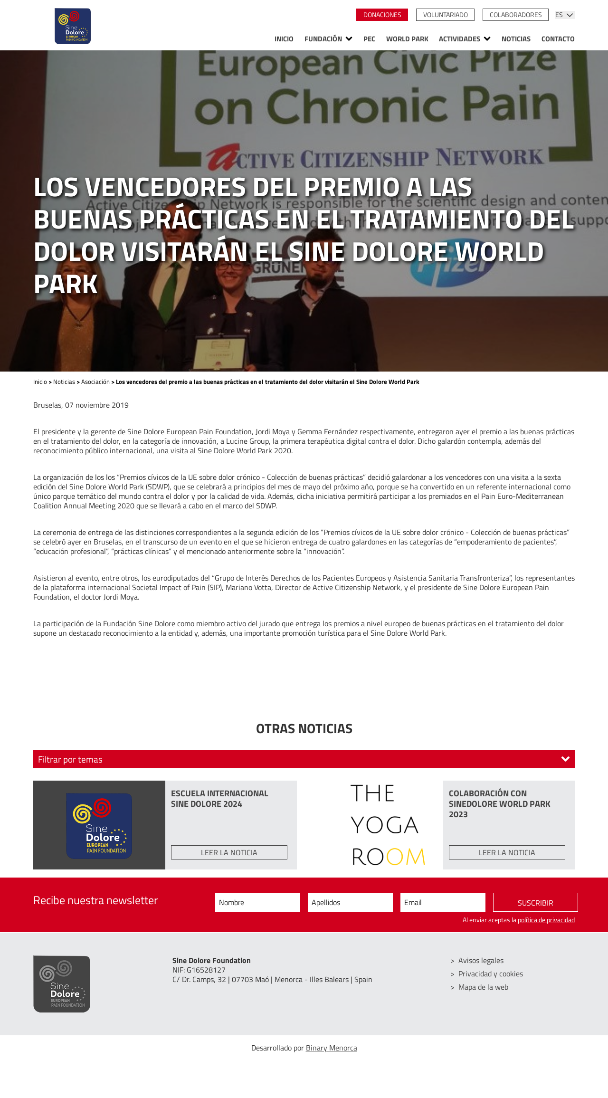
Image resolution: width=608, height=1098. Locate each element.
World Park (407, 38)
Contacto (558, 38)
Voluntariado (445, 14)
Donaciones (382, 14)
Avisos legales (481, 960)
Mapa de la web (483, 987)
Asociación (95, 381)
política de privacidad (546, 920)
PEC (369, 38)
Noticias (516, 38)
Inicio (284, 38)
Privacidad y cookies (490, 973)
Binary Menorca (331, 1047)
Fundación (323, 38)
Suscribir (535, 902)
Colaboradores (516, 14)
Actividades (459, 38)
